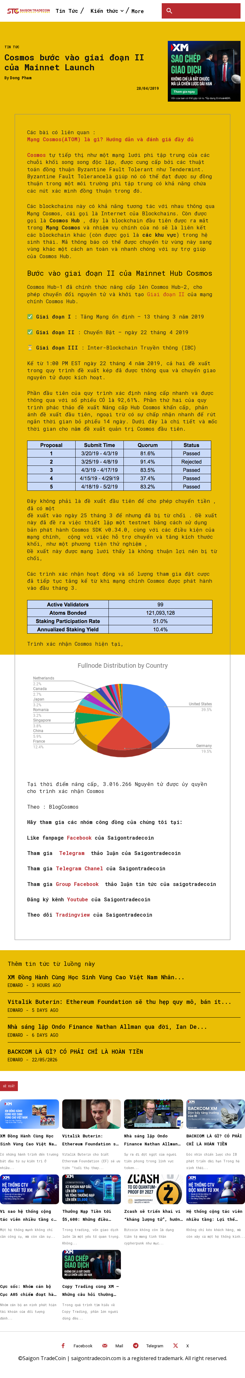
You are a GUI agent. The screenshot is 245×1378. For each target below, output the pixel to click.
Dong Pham (21, 77)
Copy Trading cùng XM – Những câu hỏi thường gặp (90, 1294)
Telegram (73, 853)
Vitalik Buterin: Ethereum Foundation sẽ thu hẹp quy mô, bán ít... (120, 1001)
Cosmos (36, 154)
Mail (119, 1345)
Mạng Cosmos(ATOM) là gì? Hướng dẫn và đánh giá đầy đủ (110, 139)
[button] (169, 11)
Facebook (81, 837)
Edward (15, 985)
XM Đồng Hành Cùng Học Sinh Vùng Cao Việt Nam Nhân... (96, 977)
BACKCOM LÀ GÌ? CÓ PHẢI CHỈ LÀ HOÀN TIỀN (75, 1051)
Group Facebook (79, 884)
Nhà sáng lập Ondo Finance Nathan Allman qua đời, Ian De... (107, 1026)
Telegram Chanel (81, 868)
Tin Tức (11, 47)
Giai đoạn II (165, 294)
